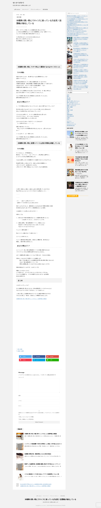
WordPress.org (70, 125)
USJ (68, 119)
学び (68, 113)
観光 (68, 96)
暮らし (68, 108)
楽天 (68, 95)
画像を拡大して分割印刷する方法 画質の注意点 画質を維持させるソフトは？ (80, 66)
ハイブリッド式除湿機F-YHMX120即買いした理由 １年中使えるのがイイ (43, 443)
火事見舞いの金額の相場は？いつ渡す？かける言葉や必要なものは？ (80, 44)
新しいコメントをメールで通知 (27, 416)
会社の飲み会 (70, 116)
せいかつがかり (18, 3)
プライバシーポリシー (36, 9)
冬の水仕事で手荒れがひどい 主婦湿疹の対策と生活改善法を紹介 (36, 484)
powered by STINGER (61, 505)
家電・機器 (20, 349)
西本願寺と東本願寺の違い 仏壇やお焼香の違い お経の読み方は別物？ (80, 77)
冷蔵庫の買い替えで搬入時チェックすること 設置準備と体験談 (31, 298)
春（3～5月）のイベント (73, 101)
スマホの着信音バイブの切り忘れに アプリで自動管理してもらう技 (42, 474)
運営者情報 (45, 9)
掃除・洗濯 (70, 110)
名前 (19, 395)
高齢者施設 (70, 114)
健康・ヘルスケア (71, 105)
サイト (19, 405)
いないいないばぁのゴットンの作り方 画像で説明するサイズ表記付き (80, 61)
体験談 (19, 351)
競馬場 (68, 99)
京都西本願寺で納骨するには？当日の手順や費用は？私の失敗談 (80, 55)
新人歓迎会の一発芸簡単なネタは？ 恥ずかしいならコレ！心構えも (80, 50)
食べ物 (68, 98)
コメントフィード (71, 124)
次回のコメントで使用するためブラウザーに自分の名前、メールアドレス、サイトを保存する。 (38, 413)
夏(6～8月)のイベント (72, 102)
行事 (68, 111)
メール (19, 400)
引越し (68, 117)
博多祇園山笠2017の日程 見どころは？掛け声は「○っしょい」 (81, 171)
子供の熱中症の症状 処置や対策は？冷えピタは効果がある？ (81, 158)
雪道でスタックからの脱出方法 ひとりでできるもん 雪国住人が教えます (80, 87)
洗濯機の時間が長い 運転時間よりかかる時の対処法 (38, 454)
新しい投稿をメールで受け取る (27, 419)
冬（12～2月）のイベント (73, 104)
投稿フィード (70, 122)
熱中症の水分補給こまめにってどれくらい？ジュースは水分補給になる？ (81, 133)
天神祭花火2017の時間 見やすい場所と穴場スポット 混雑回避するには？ (81, 184)
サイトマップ (25, 9)
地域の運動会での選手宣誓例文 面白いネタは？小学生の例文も (80, 39)
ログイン (69, 121)
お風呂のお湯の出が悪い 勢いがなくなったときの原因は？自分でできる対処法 (80, 82)
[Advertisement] (39, 52)
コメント (21, 377)
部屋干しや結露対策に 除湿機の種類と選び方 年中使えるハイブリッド (43, 464)
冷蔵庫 (22, 351)
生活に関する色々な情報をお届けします (50, 502)
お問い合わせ (17, 9)
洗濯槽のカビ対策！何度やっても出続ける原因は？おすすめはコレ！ (80, 71)
